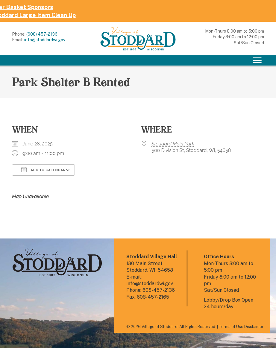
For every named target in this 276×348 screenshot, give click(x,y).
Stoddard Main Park (172, 144)
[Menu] (257, 60)
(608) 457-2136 (41, 34)
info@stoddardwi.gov (44, 39)
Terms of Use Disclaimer (241, 326)
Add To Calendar (43, 169)
